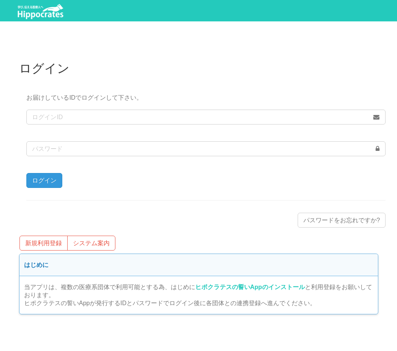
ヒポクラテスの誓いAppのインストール (250, 287)
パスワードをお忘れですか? (341, 220)
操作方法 (320, 11)
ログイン (210, 11)
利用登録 (161, 11)
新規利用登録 (43, 243)
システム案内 (265, 11)
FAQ (363, 11)
